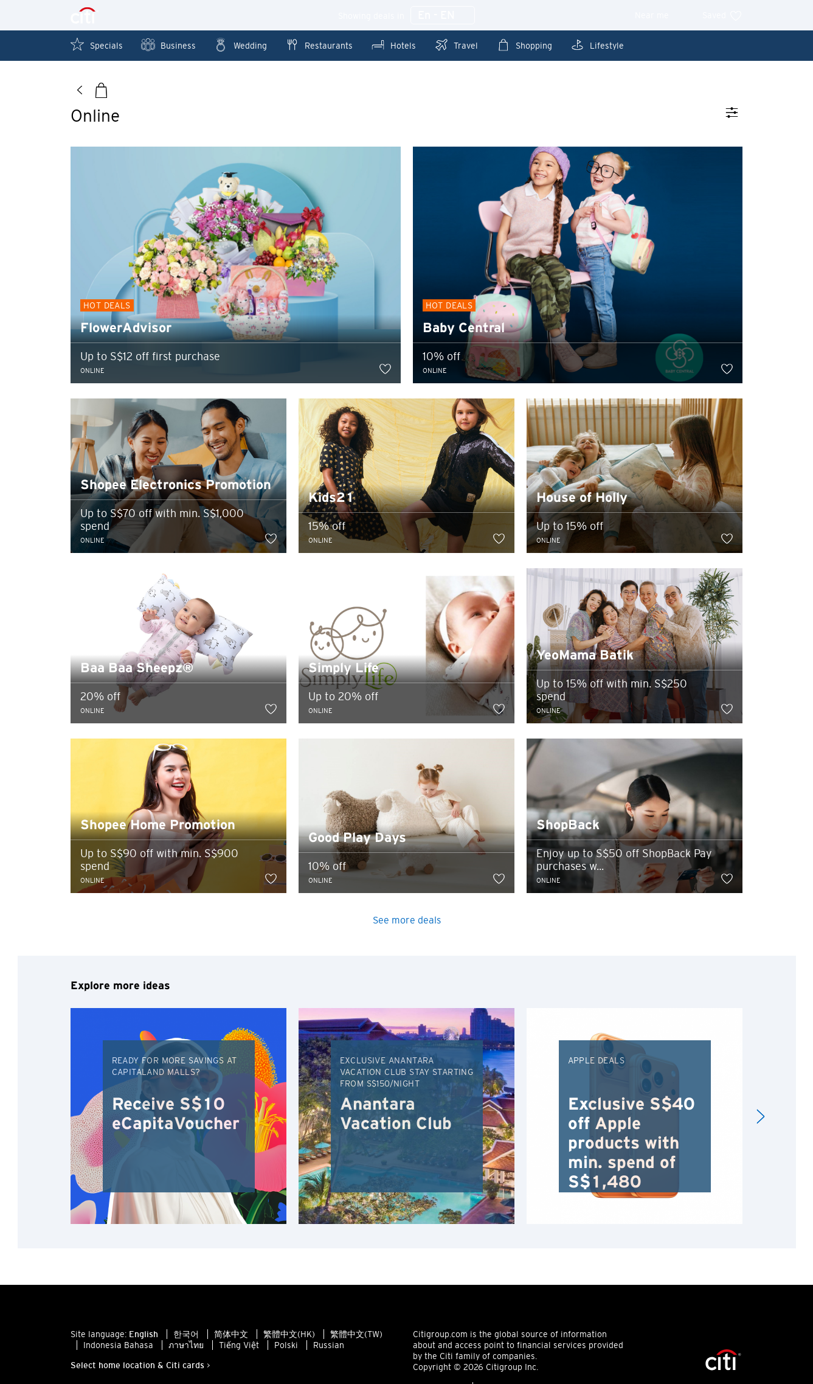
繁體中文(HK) (289, 1335)
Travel (456, 45)
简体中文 (231, 1335)
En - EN (443, 16)
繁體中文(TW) (356, 1335)
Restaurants (319, 45)
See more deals (407, 921)
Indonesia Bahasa (118, 1346)
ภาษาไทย (186, 1346)
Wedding (240, 45)
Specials (97, 45)
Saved (722, 15)
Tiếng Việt (239, 1346)
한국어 (186, 1335)
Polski (286, 1346)
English (143, 1335)
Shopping (524, 45)
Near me (660, 15)
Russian (328, 1346)
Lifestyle (597, 45)
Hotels (393, 45)
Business (168, 45)
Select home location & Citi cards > (140, 1366)
